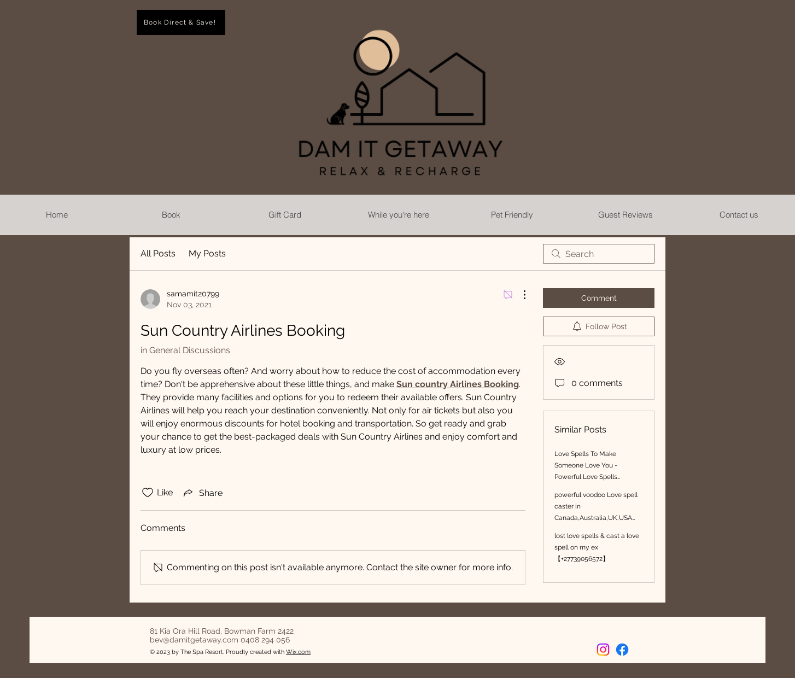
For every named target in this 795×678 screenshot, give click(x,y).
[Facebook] (622, 649)
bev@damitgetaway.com (194, 639)
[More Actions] (518, 294)
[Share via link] (202, 492)
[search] (598, 254)
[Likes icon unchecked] (148, 492)
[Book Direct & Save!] (181, 22)
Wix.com (298, 652)
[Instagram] (603, 649)
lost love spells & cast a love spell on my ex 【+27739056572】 (596, 547)
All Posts (158, 253)
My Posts (207, 253)
